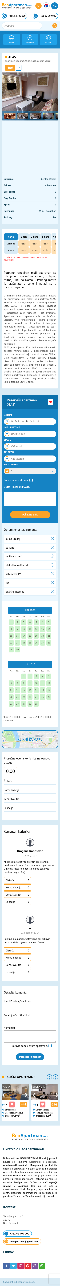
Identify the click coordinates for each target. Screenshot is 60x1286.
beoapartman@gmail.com (21, 1241)
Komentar (9, 1028)
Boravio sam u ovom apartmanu (30, 1046)
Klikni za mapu (30, 739)
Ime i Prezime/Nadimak (17, 1001)
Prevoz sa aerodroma (16, 480)
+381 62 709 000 (16, 1234)
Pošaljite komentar (30, 1056)
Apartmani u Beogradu (42, 1161)
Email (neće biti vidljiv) (17, 1015)
